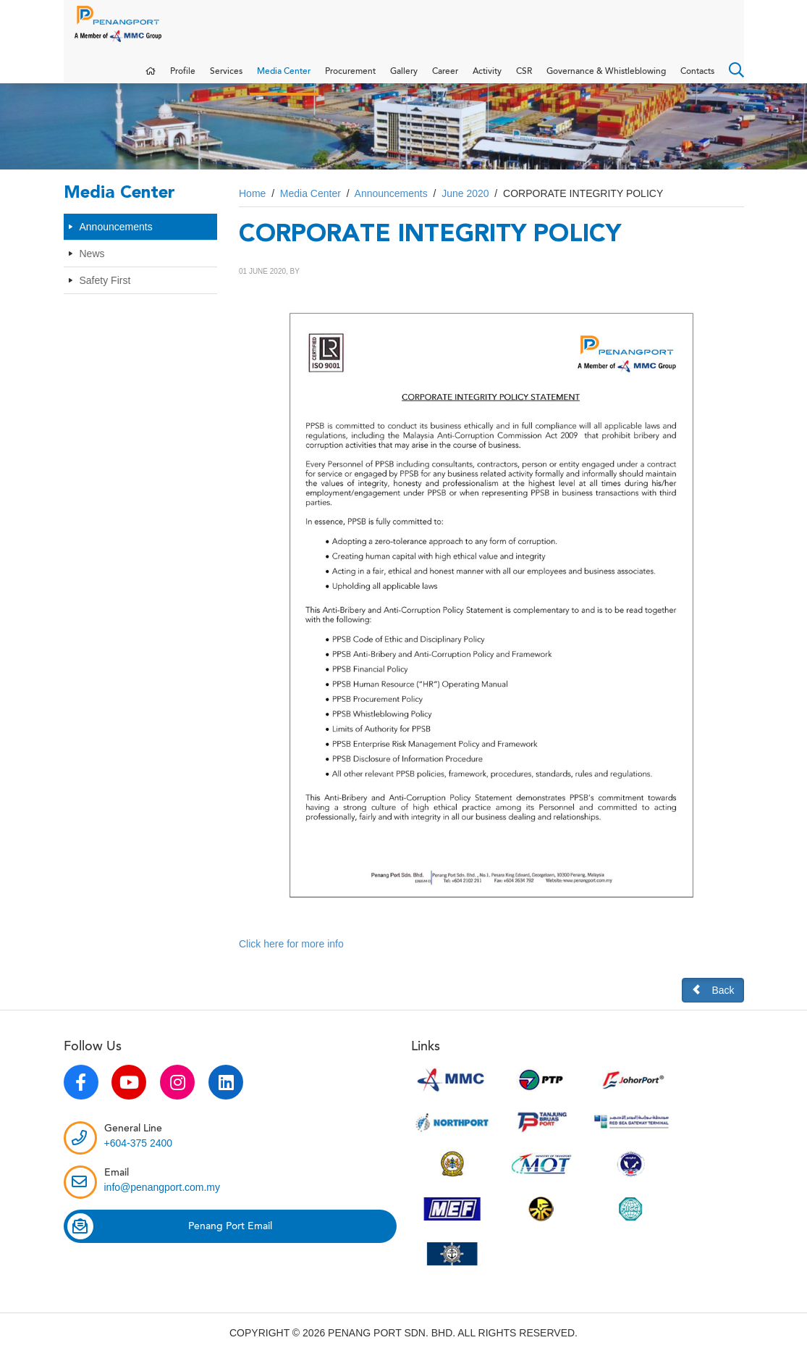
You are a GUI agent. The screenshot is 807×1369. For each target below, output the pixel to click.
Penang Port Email (169, 1241)
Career (445, 78)
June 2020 (465, 208)
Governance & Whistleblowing (606, 78)
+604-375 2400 (138, 1157)
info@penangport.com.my (162, 1201)
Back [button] (712, 1004)
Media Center (283, 78)
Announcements (116, 241)
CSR (524, 78)
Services (226, 78)
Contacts (697, 78)
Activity (487, 78)
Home (252, 208)
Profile (182, 78)
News (92, 268)
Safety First (105, 295)
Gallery (404, 78)
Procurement (350, 78)
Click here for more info (291, 958)
